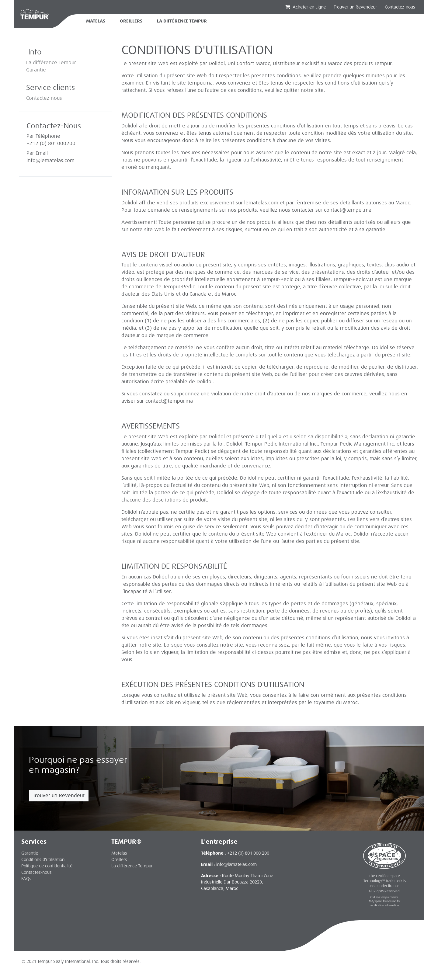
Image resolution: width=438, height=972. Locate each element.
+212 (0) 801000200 (50, 143)
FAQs (26, 878)
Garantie (36, 70)
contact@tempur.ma (347, 210)
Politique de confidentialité (46, 866)
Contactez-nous (44, 98)
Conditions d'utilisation (42, 859)
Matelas (95, 21)
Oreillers (131, 21)
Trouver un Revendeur (59, 795)
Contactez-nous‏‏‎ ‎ (400, 7)
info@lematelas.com (50, 160)
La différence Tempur (51, 62)
